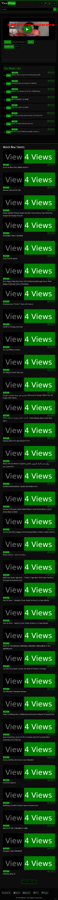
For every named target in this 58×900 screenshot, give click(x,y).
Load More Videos (29, 882)
